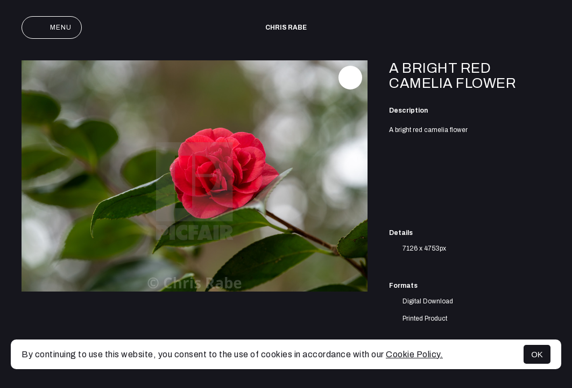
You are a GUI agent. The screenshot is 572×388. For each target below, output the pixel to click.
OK (537, 354)
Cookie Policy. (414, 354)
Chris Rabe (286, 27)
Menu (52, 27)
